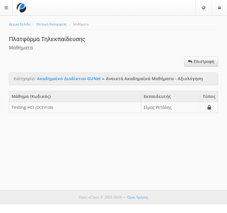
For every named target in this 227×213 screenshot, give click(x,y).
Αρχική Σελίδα (19, 24)
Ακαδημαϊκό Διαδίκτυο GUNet (69, 78)
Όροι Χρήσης (137, 197)
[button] (204, 7)
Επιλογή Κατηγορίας (51, 24)
